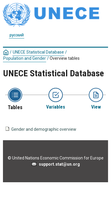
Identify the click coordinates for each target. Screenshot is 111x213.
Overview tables (65, 58)
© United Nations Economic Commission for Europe (56, 158)
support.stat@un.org (55, 164)
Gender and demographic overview (43, 129)
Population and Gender (24, 58)
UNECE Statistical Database (38, 52)
